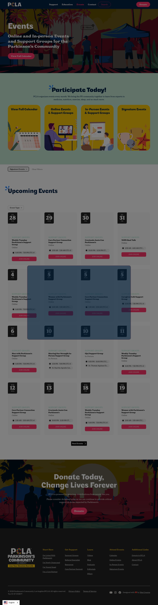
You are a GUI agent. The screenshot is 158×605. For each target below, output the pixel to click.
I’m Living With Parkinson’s (49, 556)
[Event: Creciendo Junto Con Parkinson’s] (97, 238)
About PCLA (137, 560)
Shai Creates (145, 592)
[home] (23, 4)
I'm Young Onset (49, 567)
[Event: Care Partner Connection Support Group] (60, 238)
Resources (69, 564)
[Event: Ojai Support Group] (97, 352)
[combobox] (11, 602)
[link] (24, 259)
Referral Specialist (72, 560)
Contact (92, 4)
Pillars (89, 574)
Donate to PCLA (138, 555)
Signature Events (116, 569)
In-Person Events (116, 564)
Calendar (113, 555)
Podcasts (91, 564)
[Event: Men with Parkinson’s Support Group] (24, 352)
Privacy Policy (74, 591)
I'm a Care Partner (50, 572)
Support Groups (71, 555)
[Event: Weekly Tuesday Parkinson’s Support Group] (24, 238)
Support (53, 4)
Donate (143, 4)
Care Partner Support (74, 569)
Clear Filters (37, 169)
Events (80, 4)
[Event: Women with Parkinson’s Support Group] (60, 295)
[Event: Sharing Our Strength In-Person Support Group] (60, 352)
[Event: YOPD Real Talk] (134, 238)
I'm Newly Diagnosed (51, 562)
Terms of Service (89, 591)
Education (67, 4)
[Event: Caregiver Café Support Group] (134, 295)
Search (104, 4)
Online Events (115, 560)
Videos (90, 555)
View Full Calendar (21, 56)
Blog (89, 560)
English (9, 602)
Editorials (91, 569)
